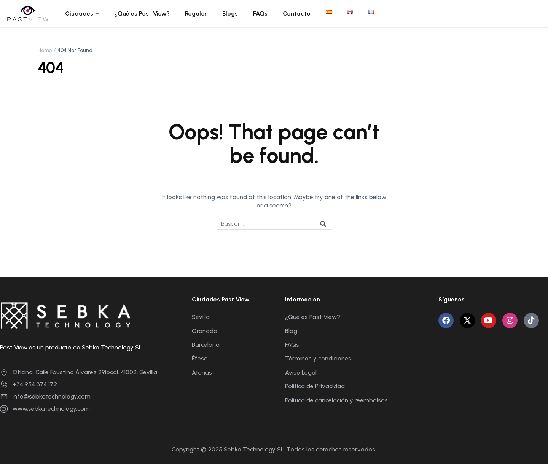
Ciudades (79, 13)
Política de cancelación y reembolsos (336, 400)
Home (45, 50)
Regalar (196, 13)
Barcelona (206, 344)
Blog (291, 331)
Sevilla (201, 316)
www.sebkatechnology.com (45, 408)
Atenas (202, 372)
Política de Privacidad (315, 386)
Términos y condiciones (318, 358)
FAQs (260, 13)
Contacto (297, 13)
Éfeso (200, 358)
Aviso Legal (301, 372)
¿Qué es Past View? (142, 13)
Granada (204, 331)
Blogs (230, 13)
